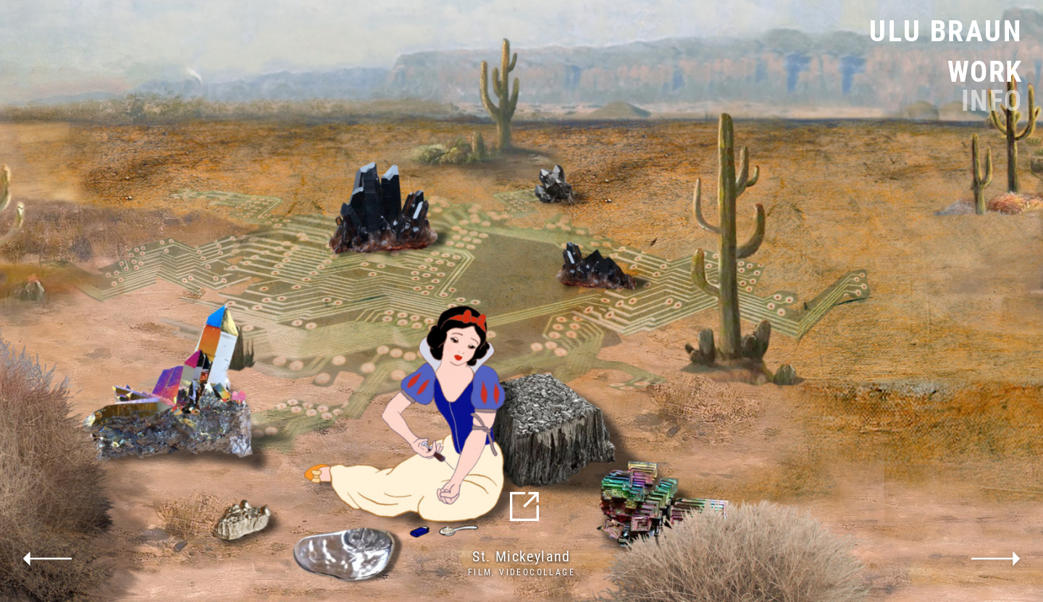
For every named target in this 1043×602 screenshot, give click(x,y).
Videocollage (537, 572)
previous (47, 558)
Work (985, 72)
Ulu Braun (946, 31)
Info (992, 101)
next (996, 558)
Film (480, 572)
